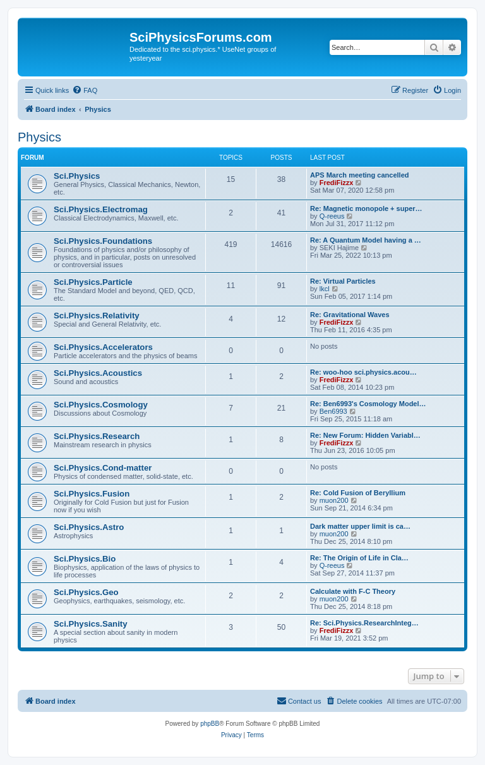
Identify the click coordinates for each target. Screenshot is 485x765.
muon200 (334, 500)
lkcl (325, 288)
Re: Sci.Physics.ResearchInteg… (364, 623)
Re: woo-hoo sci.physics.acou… (363, 372)
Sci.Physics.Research (97, 436)
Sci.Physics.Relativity (97, 315)
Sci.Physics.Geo (86, 592)
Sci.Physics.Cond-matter (103, 468)
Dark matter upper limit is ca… (360, 526)
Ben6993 (333, 411)
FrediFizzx (337, 182)
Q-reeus (332, 216)
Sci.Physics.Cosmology (101, 404)
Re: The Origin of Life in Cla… (359, 558)
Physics (39, 137)
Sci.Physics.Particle (93, 282)
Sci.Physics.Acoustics (98, 373)
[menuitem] (84, 90)
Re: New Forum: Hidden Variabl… (365, 435)
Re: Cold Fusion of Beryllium (357, 493)
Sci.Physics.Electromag (101, 209)
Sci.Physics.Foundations (103, 241)
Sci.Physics (77, 176)
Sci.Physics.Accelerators (103, 347)
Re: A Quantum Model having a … (365, 240)
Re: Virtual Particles (343, 281)
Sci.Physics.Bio (85, 558)
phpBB (209, 723)
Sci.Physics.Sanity (91, 624)
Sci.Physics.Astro (89, 527)
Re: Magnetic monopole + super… (366, 208)
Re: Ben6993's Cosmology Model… (368, 403)
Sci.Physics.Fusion (91, 493)
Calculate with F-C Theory (352, 591)
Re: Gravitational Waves (350, 314)
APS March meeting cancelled (359, 175)
